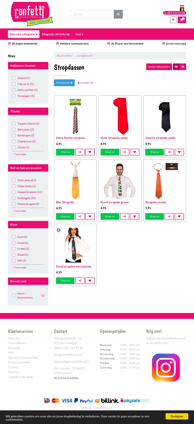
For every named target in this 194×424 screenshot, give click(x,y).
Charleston (23, 141)
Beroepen (23, 129)
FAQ (10, 352)
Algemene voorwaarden (23, 357)
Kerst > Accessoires (28, 295)
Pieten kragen (25, 204)
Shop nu (65, 151)
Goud (20, 243)
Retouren (14, 348)
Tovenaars (23, 96)
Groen (20, 249)
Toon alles (24, 180)
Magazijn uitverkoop (56, 34)
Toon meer (19, 154)
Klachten (13, 372)
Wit (19, 261)
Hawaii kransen (27, 192)
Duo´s (79, 34)
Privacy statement (19, 362)
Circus (20, 147)
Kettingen (24, 198)
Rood (20, 255)
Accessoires (64, 55)
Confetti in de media (21, 377)
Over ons (14, 338)
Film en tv (23, 84)
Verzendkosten (17, 343)
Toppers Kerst (25, 124)
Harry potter (25, 90)
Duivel (21, 78)
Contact (13, 367)
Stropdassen (85, 55)
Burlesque (23, 135)
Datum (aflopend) (159, 66)
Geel (19, 237)
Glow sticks (24, 186)
